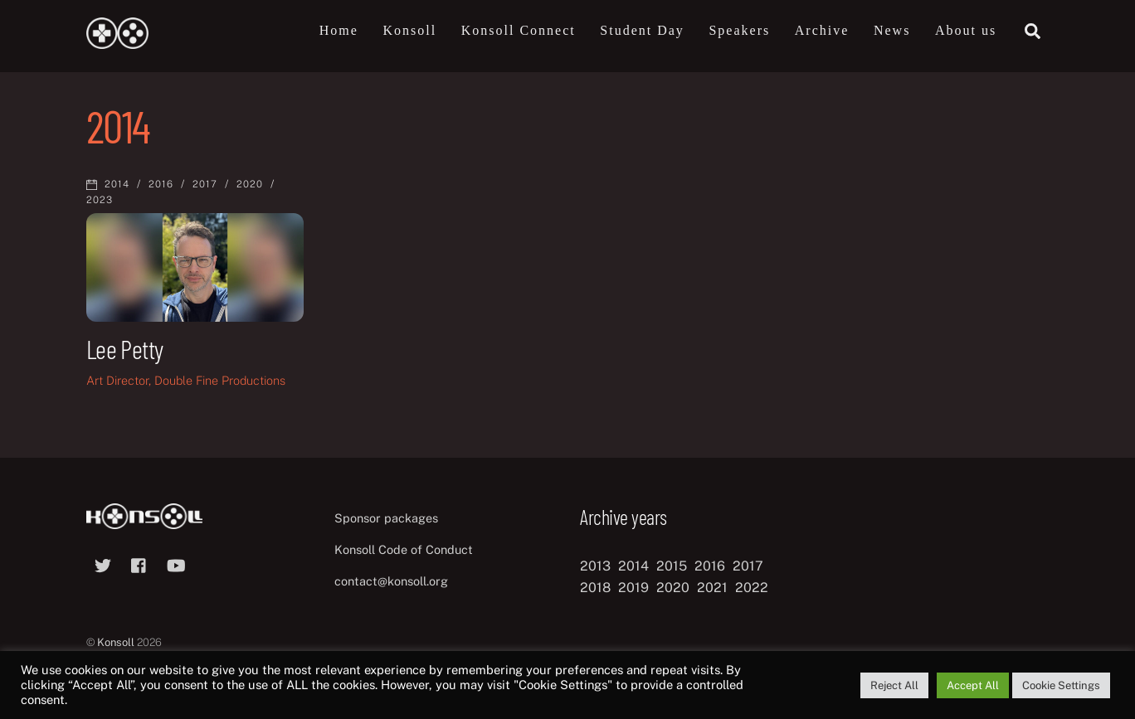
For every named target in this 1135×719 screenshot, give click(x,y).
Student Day (642, 30)
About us (965, 30)
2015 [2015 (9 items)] (671, 566)
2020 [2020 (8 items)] (672, 587)
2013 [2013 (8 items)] (595, 566)
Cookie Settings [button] (1061, 685)
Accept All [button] (973, 685)
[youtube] (175, 563)
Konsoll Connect (518, 30)
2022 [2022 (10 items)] (751, 587)
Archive (822, 30)
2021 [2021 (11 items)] (712, 587)
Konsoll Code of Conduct (403, 549)
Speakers (739, 30)
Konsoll (409, 30)
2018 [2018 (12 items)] (595, 587)
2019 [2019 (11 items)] (633, 587)
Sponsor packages (386, 518)
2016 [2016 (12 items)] (709, 566)
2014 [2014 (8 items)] (633, 566)
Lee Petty (124, 348)
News (892, 30)
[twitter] (102, 563)
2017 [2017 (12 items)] (748, 566)
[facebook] (139, 563)
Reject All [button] (894, 685)
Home (338, 30)
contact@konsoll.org (391, 581)
